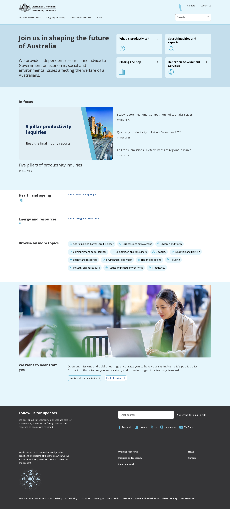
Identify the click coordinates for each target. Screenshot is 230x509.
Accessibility (72, 498)
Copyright (100, 498)
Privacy (58, 498)
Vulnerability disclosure (150, 498)
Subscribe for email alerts (194, 415)
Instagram (169, 427)
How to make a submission (85, 378)
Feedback (130, 498)
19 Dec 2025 (25, 171)
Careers (191, 5)
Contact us (206, 5)
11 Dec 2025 (123, 137)
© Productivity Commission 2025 (35, 498)
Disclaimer (86, 498)
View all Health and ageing (83, 194)
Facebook (125, 427)
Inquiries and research (30, 17)
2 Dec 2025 (123, 155)
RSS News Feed (192, 498)
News (191, 451)
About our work (126, 464)
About (100, 17)
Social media (115, 498)
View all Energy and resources (84, 218)
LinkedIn (141, 427)
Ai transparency (173, 498)
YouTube (187, 427)
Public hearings (117, 378)
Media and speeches (80, 17)
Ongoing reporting (55, 17)
